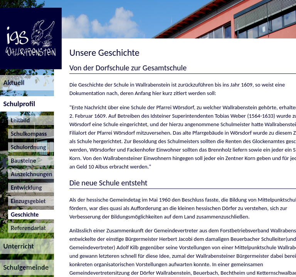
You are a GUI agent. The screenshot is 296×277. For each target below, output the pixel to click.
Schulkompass (27, 133)
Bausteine (22, 160)
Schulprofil (17, 103)
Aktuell (12, 82)
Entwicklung (25, 187)
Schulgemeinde (24, 267)
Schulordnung (27, 147)
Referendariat (27, 228)
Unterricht (17, 246)
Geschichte (23, 214)
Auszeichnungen (30, 174)
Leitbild (19, 120)
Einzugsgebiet (27, 201)
